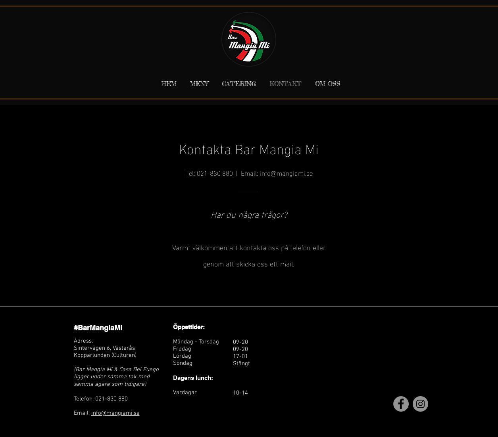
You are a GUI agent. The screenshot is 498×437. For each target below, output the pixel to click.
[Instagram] (420, 404)
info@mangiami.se (286, 172)
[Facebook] (401, 404)
